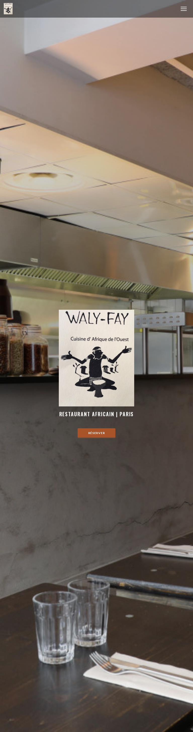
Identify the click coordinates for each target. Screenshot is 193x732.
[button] (183, 8)
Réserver (96, 433)
